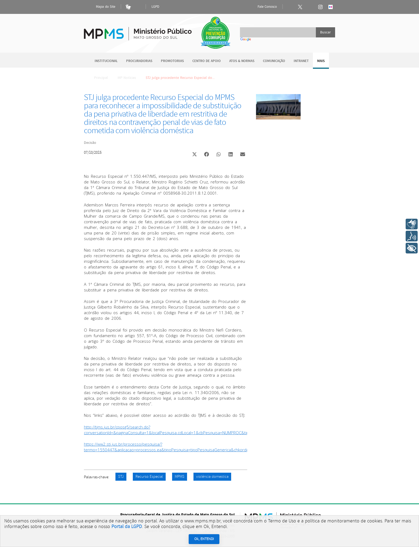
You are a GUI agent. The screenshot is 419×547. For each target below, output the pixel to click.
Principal (97, 78)
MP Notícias (127, 78)
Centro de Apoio (206, 61)
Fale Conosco (263, 7)
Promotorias (172, 61)
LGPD (155, 7)
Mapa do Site (101, 7)
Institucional (106, 61)
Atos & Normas (241, 61)
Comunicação (274, 61)
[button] (194, 155)
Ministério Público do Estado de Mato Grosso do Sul (138, 30)
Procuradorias (139, 61)
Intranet (301, 61)
